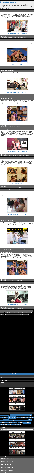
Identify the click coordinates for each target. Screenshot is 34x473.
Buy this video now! (17, 64)
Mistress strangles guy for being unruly (7, 470)
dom (9, 155)
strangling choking (4, 424)
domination (11, 155)
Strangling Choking (8, 2)
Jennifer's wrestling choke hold (6, 252)
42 (24, 314)
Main (1, 377)
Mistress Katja (6, 249)
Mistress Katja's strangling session (7, 220)
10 (21, 310)
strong (17, 187)
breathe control (21, 37)
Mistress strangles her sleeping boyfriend (7, 459)
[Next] (27, 314)
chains (25, 308)
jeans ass (11, 37)
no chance (10, 420)
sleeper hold (4, 422)
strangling (19, 126)
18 (5, 312)
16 (1, 312)
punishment (21, 420)
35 (9, 314)
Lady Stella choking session (6, 129)
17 (3, 312)
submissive (14, 155)
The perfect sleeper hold (5, 39)
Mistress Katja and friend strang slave (7, 70)
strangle (25, 37)
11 (23, 310)
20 (9, 312)
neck (8, 126)
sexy (21, 187)
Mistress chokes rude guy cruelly (6, 464)
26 (22, 312)
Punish (5, 126)
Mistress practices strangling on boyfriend (7, 458)
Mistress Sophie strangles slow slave (7, 467)
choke (10, 126)
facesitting (10, 280)
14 (30, 310)
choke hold (22, 415)
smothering (18, 280)
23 (16, 312)
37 (14, 314)
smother (9, 37)
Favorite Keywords (4, 412)
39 (18, 314)
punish (23, 308)
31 (1, 314)
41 (22, 314)
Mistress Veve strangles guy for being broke (8, 462)
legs (6, 126)
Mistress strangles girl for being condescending (8, 472)
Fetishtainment (6, 155)
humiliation (22, 155)
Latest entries (3, 456)
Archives (3, 427)
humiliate (26, 155)
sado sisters (5, 37)
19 (7, 312)
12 (25, 310)
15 (32, 310)
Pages (2, 375)
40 (20, 314)
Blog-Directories (4, 384)
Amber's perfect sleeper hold (6, 189)
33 (5, 314)
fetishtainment (24, 417)
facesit (13, 280)
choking (18, 37)
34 (7, 314)
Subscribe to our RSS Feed (17, 373)
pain (14, 420)
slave (11, 187)
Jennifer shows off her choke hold (7, 98)
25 (20, 312)
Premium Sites (4, 380)
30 (31, 312)
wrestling (19, 424)
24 (18, 312)
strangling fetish (10, 424)
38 (16, 314)
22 (14, 312)
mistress (6, 420)
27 (24, 312)
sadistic (25, 420)
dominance (5, 417)
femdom (18, 417)
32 (3, 314)
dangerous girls (6, 187)
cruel (21, 308)
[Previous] (2, 311)
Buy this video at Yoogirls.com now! (17, 33)
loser (9, 187)
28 (26, 312)
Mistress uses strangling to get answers (7, 461)
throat (14, 126)
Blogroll (2, 382)
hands (14, 37)
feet (15, 37)
